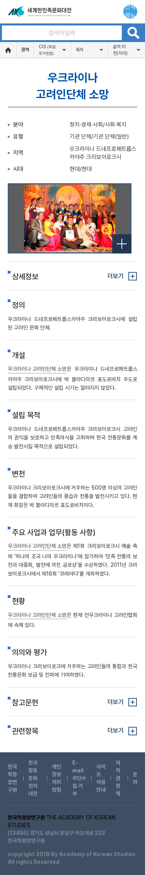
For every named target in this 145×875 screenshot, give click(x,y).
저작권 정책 (118, 778)
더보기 (115, 276)
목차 (80, 49)
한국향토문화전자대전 (33, 778)
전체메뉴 (130, 12)
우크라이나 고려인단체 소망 (37, 369)
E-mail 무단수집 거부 (79, 778)
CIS (47, 50)
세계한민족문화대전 (40, 11)
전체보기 (121, 243)
